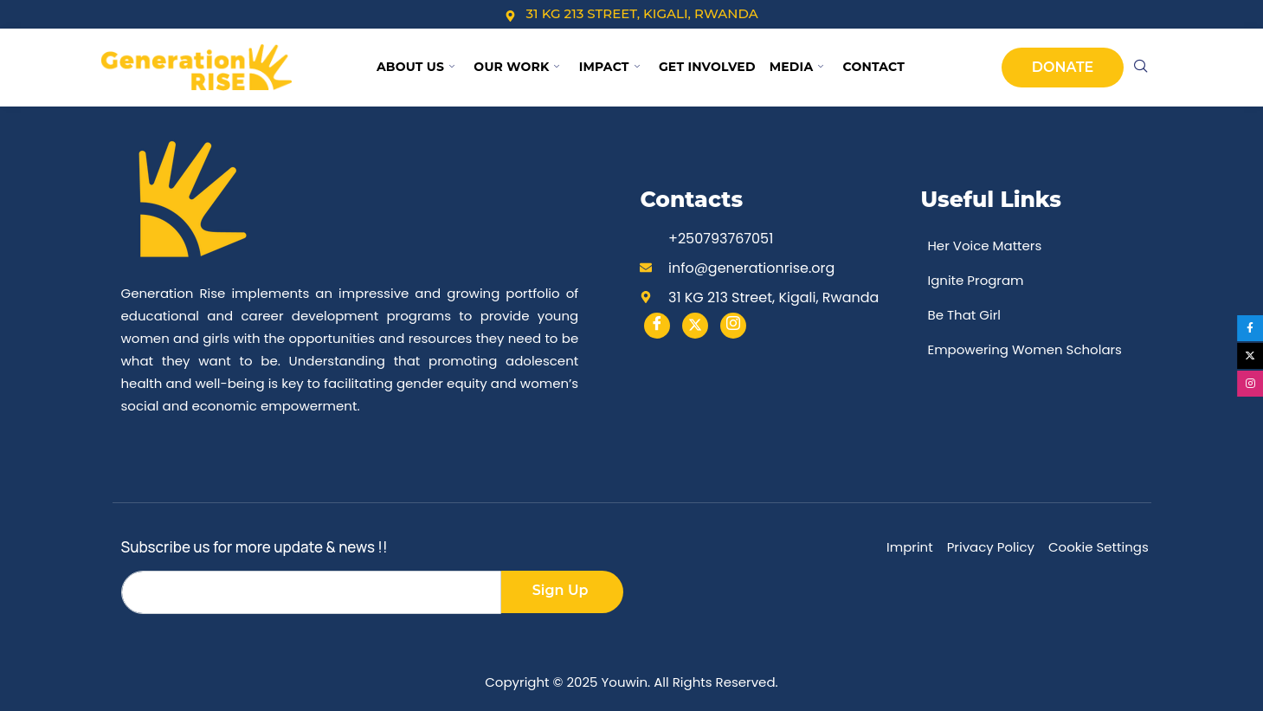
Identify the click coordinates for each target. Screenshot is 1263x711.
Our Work (516, 66)
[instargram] (733, 326)
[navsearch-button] (1141, 68)
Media (797, 66)
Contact (874, 66)
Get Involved (707, 66)
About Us (415, 66)
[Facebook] (657, 326)
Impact (609, 66)
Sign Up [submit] (560, 590)
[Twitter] (695, 326)
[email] (311, 592)
